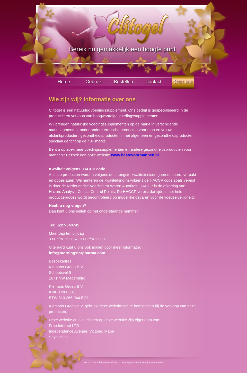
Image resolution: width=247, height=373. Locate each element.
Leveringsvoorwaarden (133, 362)
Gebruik (93, 81)
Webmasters (156, 362)
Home (64, 81)
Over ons (183, 81)
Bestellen (123, 81)
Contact (153, 81)
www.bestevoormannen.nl (135, 155)
